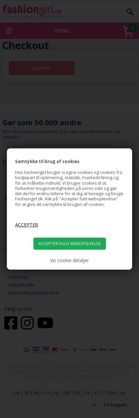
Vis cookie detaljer (69, 260)
